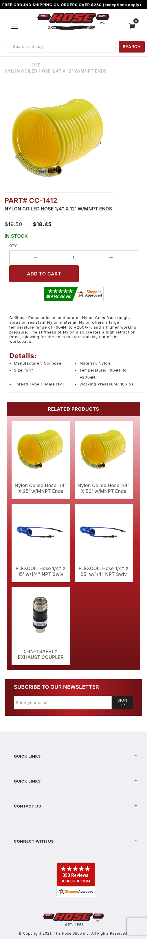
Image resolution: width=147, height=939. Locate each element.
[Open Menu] (15, 26)
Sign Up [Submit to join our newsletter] (122, 702)
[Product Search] (61, 47)
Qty (13, 246)
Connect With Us (76, 841)
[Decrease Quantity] (35, 257)
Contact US (76, 806)
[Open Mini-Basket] (133, 26)
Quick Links (76, 756)
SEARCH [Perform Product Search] (132, 46)
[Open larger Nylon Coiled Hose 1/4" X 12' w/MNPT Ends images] (73, 138)
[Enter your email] (63, 702)
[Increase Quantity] (111, 257)
